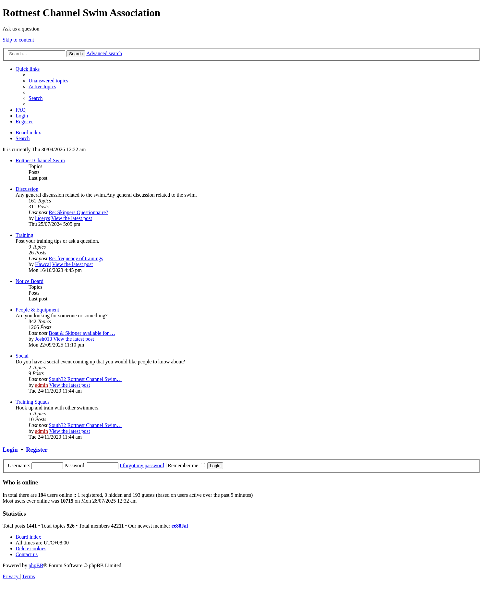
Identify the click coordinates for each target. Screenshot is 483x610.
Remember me (186, 465)
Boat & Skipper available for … (82, 333)
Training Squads (33, 402)
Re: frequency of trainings (76, 258)
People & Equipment (37, 309)
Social (22, 356)
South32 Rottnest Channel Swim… (85, 379)
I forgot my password (142, 465)
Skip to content (18, 40)
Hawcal (43, 264)
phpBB (36, 565)
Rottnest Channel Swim (40, 160)
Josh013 (43, 339)
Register (36, 449)
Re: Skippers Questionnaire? (78, 212)
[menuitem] (48, 80)
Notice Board (29, 281)
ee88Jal (180, 526)
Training (24, 235)
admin (41, 385)
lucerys (42, 218)
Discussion (27, 189)
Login (10, 449)
